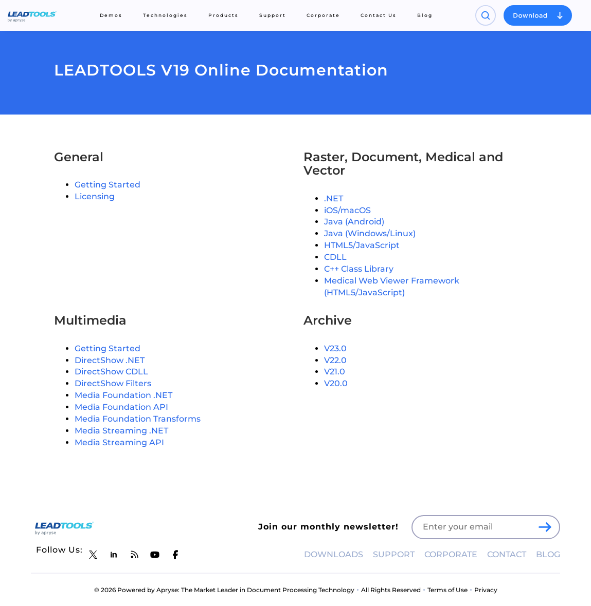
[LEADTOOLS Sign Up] (544, 527)
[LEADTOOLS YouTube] (155, 554)
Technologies (165, 15)
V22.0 (335, 360)
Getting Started (107, 185)
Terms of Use (447, 590)
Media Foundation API (121, 407)
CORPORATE (450, 554)
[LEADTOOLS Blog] (134, 554)
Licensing (95, 196)
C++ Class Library (358, 269)
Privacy (485, 590)
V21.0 (334, 371)
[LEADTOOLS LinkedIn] (113, 554)
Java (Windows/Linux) (370, 233)
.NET (333, 198)
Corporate (323, 15)
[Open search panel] (485, 15)
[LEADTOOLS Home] (32, 15)
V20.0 (336, 383)
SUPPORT (394, 554)
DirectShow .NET (110, 360)
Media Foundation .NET (123, 395)
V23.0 (335, 348)
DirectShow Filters (113, 383)
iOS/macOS (347, 210)
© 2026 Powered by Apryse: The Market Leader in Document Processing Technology (224, 590)
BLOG (548, 554)
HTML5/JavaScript (362, 245)
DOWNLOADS (333, 554)
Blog (425, 15)
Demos (111, 15)
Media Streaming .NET (121, 430)
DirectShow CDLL (111, 371)
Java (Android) (354, 221)
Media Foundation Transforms (138, 419)
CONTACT (506, 554)
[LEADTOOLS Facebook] (175, 554)
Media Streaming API (119, 442)
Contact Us (379, 15)
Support (272, 15)
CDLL (335, 257)
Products (223, 15)
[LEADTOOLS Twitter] (93, 554)
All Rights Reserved (391, 590)
